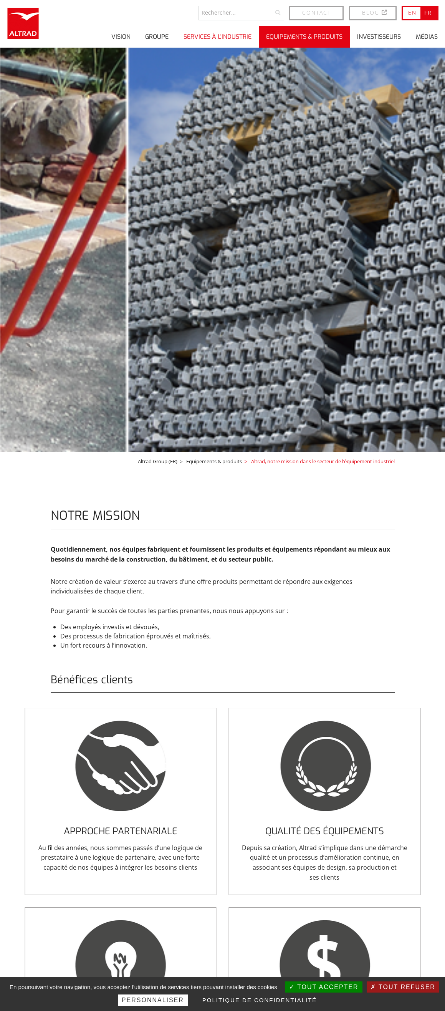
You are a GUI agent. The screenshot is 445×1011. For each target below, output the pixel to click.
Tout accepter (324, 987)
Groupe (157, 36)
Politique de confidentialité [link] (259, 1000)
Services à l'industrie (217, 36)
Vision (121, 36)
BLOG (375, 12)
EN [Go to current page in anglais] (412, 12)
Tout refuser (403, 987)
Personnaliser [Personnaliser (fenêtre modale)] (153, 1000)
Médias (427, 36)
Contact (316, 12)
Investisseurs (379, 36)
